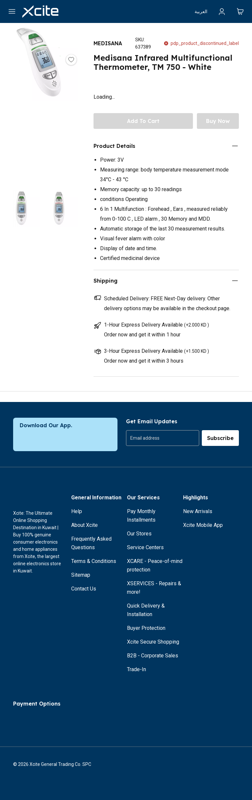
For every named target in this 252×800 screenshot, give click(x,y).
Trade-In (136, 669)
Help (76, 511)
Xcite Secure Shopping (153, 642)
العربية (201, 11)
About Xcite (84, 525)
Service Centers (145, 547)
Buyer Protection (146, 628)
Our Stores (139, 533)
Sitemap (80, 575)
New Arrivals (197, 511)
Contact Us (83, 589)
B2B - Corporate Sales (152, 655)
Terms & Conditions (93, 561)
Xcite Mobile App (203, 525)
